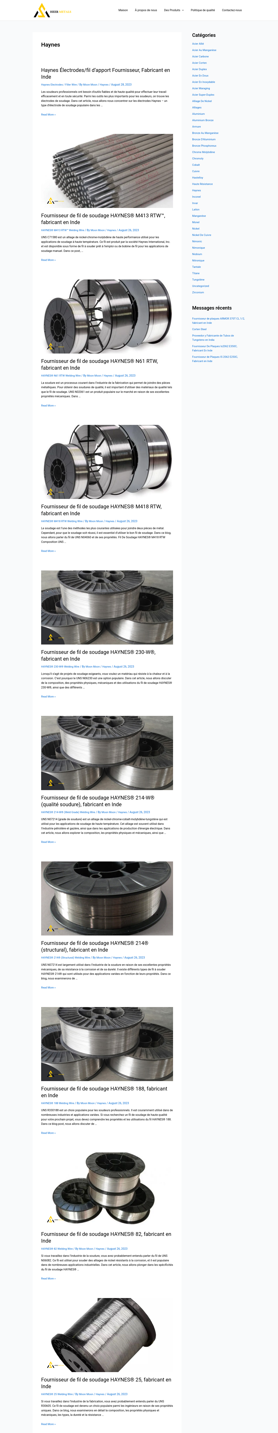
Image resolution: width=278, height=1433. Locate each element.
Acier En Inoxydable (204, 82)
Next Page (159, 1403)
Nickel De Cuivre (202, 235)
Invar (195, 203)
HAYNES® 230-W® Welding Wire (61, 652)
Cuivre (196, 171)
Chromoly (198, 158)
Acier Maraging (201, 88)
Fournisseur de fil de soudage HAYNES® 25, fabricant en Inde (103, 1346)
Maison (129, 10)
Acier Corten (200, 62)
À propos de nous (151, 10)
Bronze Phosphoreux (205, 145)
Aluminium (199, 113)
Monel (196, 222)
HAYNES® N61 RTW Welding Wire (62, 365)
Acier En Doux (201, 75)
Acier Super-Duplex (204, 94)
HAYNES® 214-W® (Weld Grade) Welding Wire (70, 796)
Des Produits (177, 10)
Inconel (196, 196)
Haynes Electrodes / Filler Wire (60, 77)
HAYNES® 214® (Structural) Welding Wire (67, 940)
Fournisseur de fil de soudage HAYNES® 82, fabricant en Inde (103, 1208)
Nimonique (199, 247)
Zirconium (198, 292)
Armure (196, 126)
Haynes (108, 77)
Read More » (49, 107)
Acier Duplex (200, 69)
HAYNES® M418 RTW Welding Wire (63, 508)
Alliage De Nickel (202, 101)
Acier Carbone (201, 56)
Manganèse (199, 215)
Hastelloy (198, 177)
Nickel (196, 228)
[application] (185, 10)
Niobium (197, 254)
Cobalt (196, 164)
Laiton (196, 209)
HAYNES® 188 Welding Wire (59, 1078)
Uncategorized (201, 286)
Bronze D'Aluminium (204, 139)
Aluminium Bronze (203, 120)
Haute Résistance (203, 184)
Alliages (197, 107)
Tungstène (198, 279)
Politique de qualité (205, 10)
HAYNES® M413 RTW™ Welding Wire (64, 221)
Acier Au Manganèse (205, 50)
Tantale (197, 266)
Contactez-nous (233, 10)
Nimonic (197, 241)
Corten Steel (200, 329)
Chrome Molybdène (204, 152)
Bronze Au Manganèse (206, 133)
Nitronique (198, 260)
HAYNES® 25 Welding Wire (58, 1354)
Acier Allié (198, 43)
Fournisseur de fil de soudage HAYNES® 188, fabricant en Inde (105, 1070)
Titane (196, 273)
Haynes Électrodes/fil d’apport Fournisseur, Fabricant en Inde (103, 69)
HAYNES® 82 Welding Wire (58, 1216)
